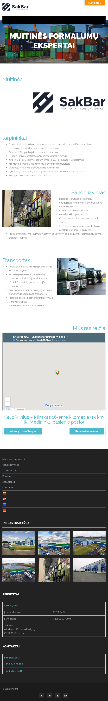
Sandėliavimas (88, 192)
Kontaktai (7, 487)
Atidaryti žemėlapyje (23, 431)
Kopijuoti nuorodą (86, 431)
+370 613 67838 (13, 671)
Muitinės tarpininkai (13, 459)
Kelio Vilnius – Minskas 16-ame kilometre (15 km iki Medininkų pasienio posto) (54, 420)
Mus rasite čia (89, 328)
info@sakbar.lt (12, 657)
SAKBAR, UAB (11, 605)
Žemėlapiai (8, 482)
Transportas (16, 260)
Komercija (8, 476)
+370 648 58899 (13, 664)
